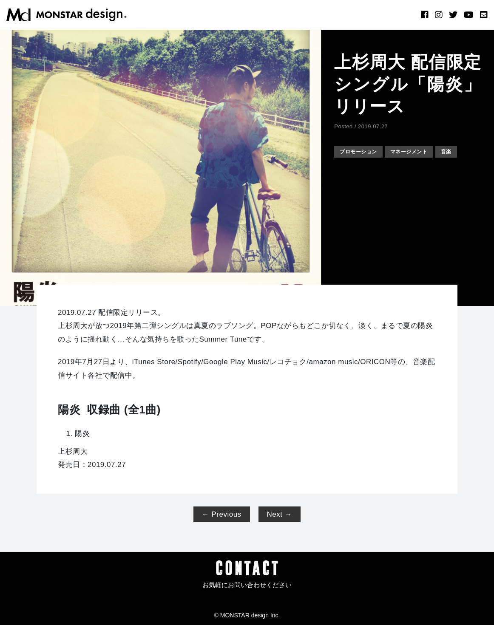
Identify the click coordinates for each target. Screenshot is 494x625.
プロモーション (361, 151)
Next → (279, 514)
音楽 (457, 151)
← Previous (221, 514)
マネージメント (416, 151)
